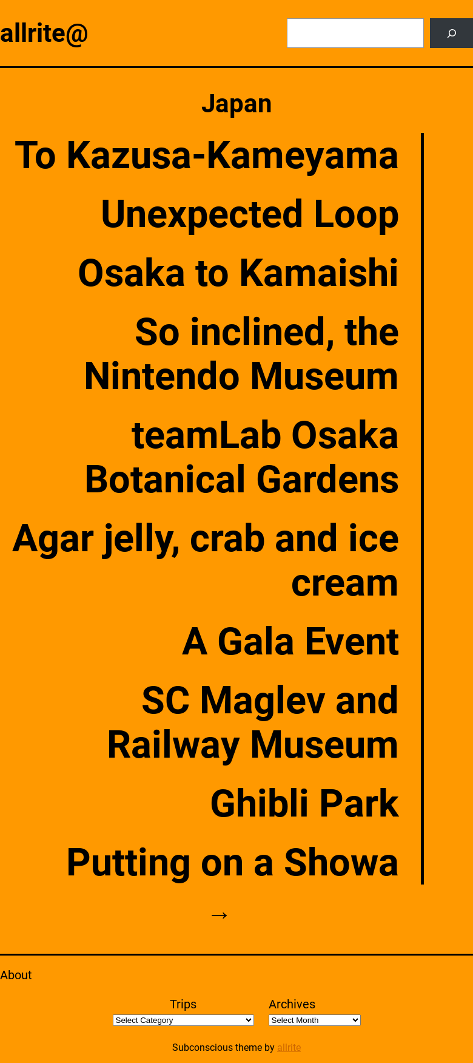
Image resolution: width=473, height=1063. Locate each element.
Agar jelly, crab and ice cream (205, 560)
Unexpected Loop (250, 214)
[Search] (451, 33)
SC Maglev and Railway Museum (253, 722)
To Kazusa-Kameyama (207, 155)
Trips (183, 1004)
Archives (292, 1004)
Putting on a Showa (232, 862)
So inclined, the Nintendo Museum (241, 354)
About (16, 975)
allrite (289, 1047)
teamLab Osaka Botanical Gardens (241, 457)
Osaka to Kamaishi (238, 273)
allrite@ (44, 33)
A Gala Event (290, 641)
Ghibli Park (304, 803)
